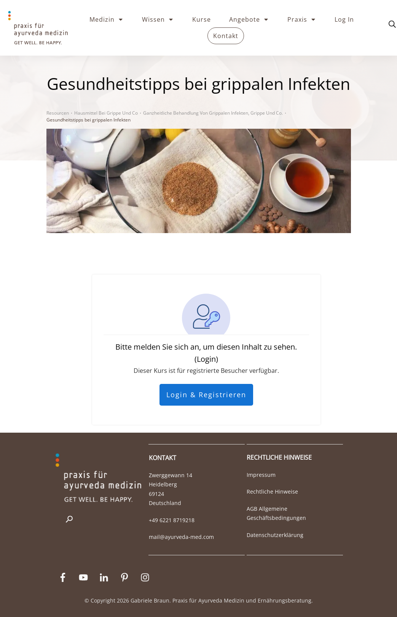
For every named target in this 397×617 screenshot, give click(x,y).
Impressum (261, 474)
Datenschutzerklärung (275, 535)
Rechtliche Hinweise (272, 491)
